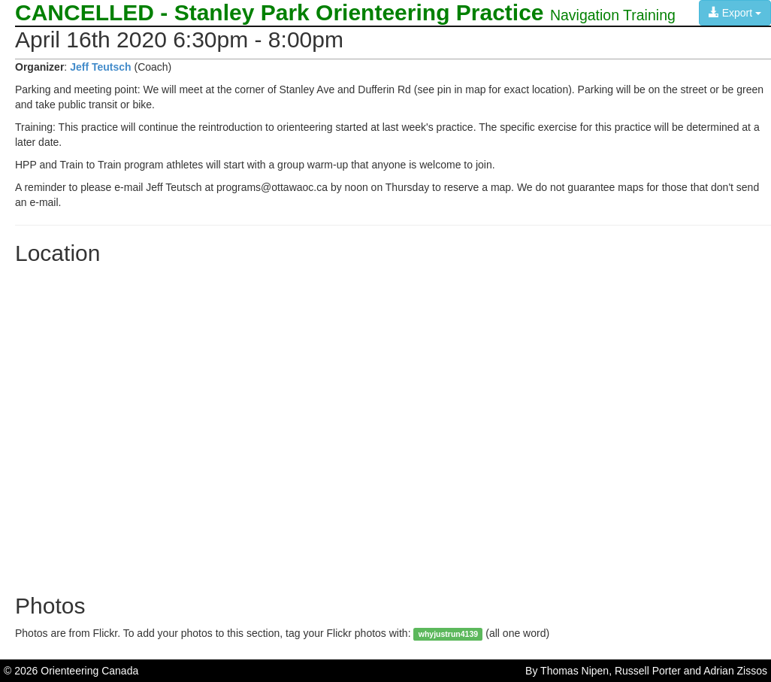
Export (735, 13)
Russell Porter (648, 671)
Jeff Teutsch (100, 67)
